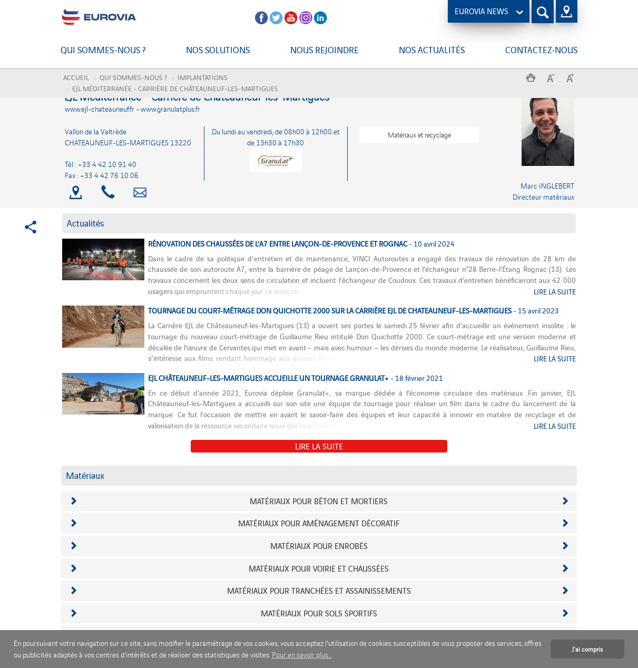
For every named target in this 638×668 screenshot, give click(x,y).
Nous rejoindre (324, 49)
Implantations (203, 77)
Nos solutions (218, 49)
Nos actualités (432, 49)
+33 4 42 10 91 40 (107, 164)
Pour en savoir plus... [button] (301, 655)
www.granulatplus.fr (170, 109)
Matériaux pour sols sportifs (319, 612)
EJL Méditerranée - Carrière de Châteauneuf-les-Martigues (175, 88)
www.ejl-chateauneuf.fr (100, 109)
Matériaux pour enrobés (319, 545)
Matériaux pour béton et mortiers (319, 500)
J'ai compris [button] (587, 648)
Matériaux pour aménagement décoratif (318, 522)
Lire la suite (319, 445)
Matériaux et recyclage (419, 135)
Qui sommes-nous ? (103, 49)
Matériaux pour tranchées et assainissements (319, 590)
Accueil (76, 77)
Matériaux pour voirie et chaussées (319, 568)
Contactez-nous (541, 49)
